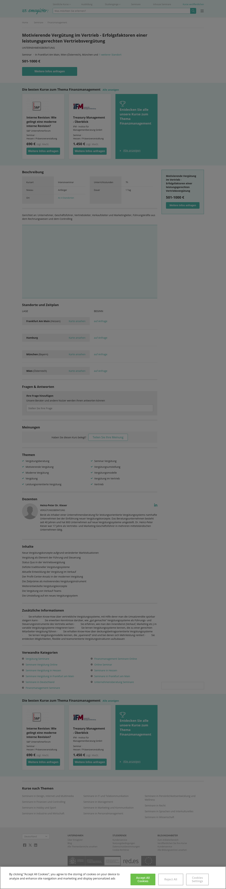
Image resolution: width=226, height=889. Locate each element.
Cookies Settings (197, 879)
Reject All (170, 879)
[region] (113, 877)
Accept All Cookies (143, 879)
